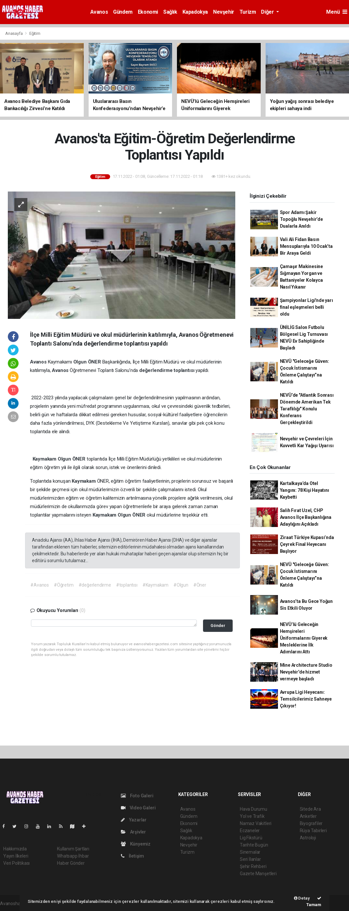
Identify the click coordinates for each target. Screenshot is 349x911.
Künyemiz (136, 844)
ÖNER (95, 362)
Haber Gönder (71, 863)
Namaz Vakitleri (255, 823)
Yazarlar (134, 819)
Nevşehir (223, 12)
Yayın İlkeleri (15, 856)
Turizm (248, 12)
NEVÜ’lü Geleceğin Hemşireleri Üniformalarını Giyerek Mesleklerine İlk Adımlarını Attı (304, 638)
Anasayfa (14, 33)
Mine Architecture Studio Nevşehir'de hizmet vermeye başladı (306, 671)
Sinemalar (250, 852)
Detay (302, 898)
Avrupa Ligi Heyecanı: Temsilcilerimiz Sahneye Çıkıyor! (306, 699)
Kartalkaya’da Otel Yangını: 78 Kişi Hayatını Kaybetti (304, 490)
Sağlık (170, 12)
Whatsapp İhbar (73, 856)
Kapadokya (195, 12)
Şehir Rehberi (253, 866)
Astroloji (308, 837)
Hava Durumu (253, 809)
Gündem (123, 12)
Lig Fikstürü (251, 837)
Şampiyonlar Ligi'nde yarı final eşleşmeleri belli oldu (306, 307)
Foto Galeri (137, 795)
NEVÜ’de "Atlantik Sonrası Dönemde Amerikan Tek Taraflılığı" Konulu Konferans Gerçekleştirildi (307, 408)
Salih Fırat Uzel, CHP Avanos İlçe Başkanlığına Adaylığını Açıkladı (305, 517)
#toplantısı (127, 585)
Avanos (99, 12)
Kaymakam (45, 459)
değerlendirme (156, 370)
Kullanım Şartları (73, 848)
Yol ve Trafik (252, 816)
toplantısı (185, 370)
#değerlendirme (95, 585)
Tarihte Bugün (254, 844)
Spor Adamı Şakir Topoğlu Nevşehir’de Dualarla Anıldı (301, 219)
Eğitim (34, 33)
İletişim (132, 856)
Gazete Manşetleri (258, 873)
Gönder (218, 625)
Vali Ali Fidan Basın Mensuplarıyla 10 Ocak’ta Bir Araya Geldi (306, 246)
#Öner (199, 585)
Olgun (80, 362)
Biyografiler (311, 823)
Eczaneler (250, 830)
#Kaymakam (155, 585)
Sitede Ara (310, 809)
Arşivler (133, 831)
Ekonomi (148, 12)
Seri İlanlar (250, 859)
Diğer (268, 12)
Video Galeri (138, 807)
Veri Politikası (16, 863)
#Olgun (180, 585)
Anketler (308, 816)
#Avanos (39, 585)
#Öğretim (63, 585)
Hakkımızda (15, 848)
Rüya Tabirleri (313, 830)
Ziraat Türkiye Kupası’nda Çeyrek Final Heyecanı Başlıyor (307, 544)
